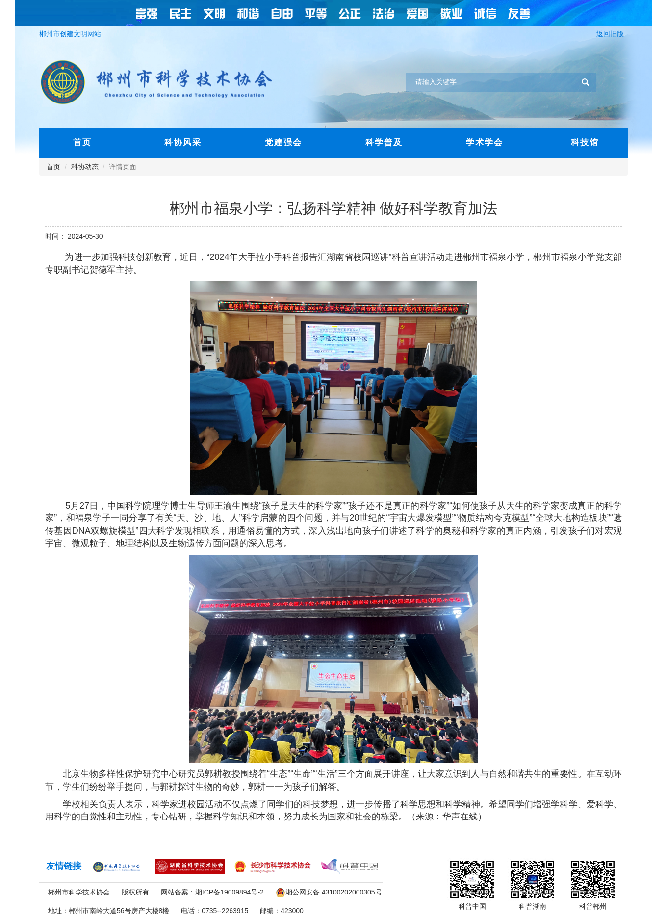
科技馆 (585, 142)
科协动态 (85, 167)
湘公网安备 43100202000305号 (333, 892)
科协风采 (183, 142)
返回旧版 (612, 34)
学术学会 (484, 142)
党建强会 (283, 142)
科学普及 (384, 142)
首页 (82, 142)
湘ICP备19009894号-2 (229, 892)
